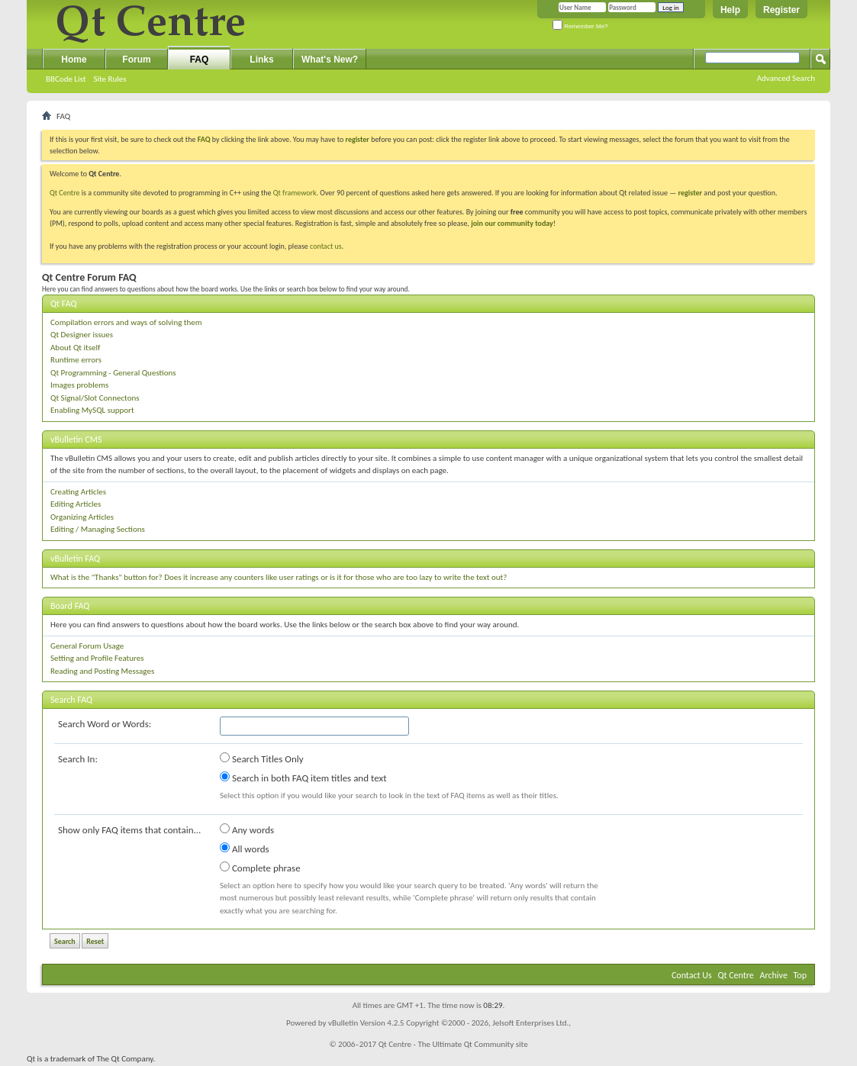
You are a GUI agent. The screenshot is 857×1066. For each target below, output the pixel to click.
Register (781, 10)
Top (800, 975)
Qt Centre (65, 193)
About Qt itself (75, 348)
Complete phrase (260, 867)
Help (730, 10)
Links (261, 59)
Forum (136, 59)
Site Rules (109, 79)
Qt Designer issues (81, 335)
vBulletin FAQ (75, 558)
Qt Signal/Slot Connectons (95, 398)
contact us (326, 246)
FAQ (199, 59)
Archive (774, 975)
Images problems (79, 385)
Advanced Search (786, 78)
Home (73, 59)
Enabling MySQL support (92, 410)
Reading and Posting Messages (102, 671)
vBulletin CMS (76, 439)
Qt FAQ (63, 303)
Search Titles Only (262, 758)
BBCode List (65, 79)
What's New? (329, 59)
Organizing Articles (82, 517)
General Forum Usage (87, 646)
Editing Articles (75, 504)
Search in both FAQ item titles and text (303, 777)
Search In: (78, 759)
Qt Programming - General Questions (113, 373)
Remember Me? (580, 26)
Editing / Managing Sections (97, 529)
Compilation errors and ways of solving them (126, 322)
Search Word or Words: (104, 723)
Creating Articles (78, 492)
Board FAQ (69, 606)
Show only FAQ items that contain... (129, 830)
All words (244, 848)
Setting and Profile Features (97, 658)
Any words (247, 829)
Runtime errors (75, 360)
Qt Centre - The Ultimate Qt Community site (453, 1044)
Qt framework (295, 193)
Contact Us (692, 975)
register (690, 193)
